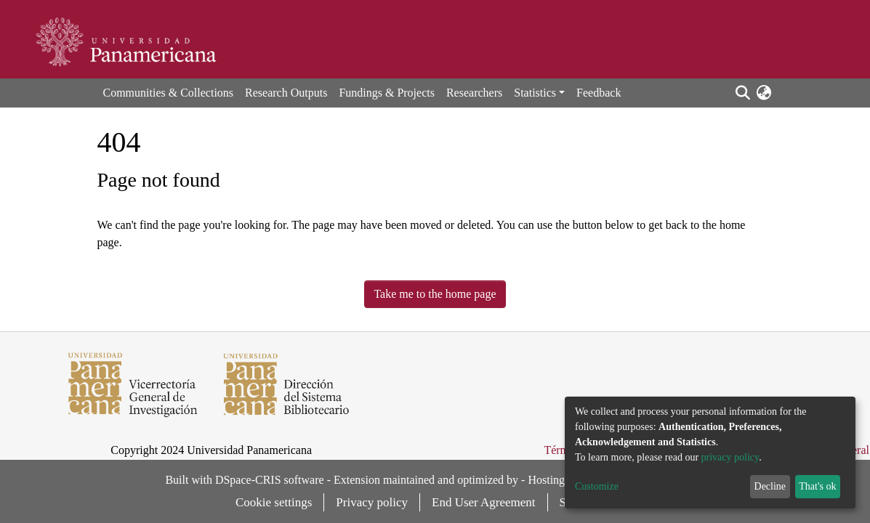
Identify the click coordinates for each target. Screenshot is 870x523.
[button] (764, 93)
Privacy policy (372, 502)
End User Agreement (484, 502)
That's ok (817, 486)
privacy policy (730, 457)
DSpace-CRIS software (269, 480)
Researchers (474, 92)
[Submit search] (743, 93)
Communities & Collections (168, 92)
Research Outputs (286, 92)
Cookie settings (273, 502)
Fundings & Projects (387, 92)
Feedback (598, 92)
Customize (597, 486)
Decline (770, 486)
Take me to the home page (435, 294)
